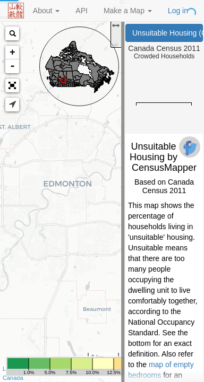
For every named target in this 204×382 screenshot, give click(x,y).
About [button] (46, 10)
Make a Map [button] (128, 10)
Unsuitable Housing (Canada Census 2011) (167, 33)
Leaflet (11, 369)
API (81, 10)
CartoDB (91, 369)
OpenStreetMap (51, 369)
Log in (178, 10)
